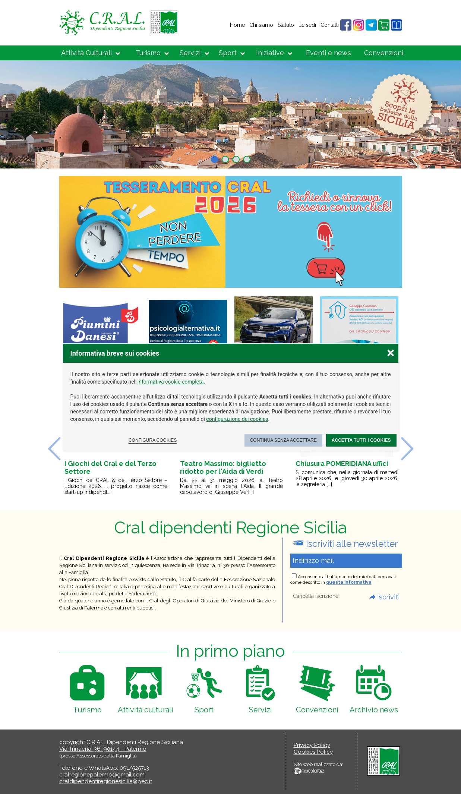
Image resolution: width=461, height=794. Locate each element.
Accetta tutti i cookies (361, 440)
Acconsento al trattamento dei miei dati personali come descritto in (343, 579)
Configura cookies (153, 440)
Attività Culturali (86, 53)
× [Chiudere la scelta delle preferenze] (390, 352)
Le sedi (307, 25)
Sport (228, 53)
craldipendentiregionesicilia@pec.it (105, 781)
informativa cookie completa (171, 382)
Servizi (190, 53)
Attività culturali (145, 709)
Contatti (330, 25)
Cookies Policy (313, 752)
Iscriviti (388, 597)
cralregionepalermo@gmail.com (102, 774)
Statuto (286, 25)
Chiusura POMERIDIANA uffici (342, 463)
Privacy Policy (312, 745)
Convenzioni (383, 53)
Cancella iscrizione (315, 596)
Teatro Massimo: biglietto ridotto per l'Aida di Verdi (223, 467)
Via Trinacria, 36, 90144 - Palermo (102, 749)
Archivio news (374, 709)
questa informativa (349, 582)
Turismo (148, 53)
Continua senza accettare (283, 440)
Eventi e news (328, 53)
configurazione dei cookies (237, 419)
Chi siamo (261, 25)
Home (237, 25)
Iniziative (270, 53)
